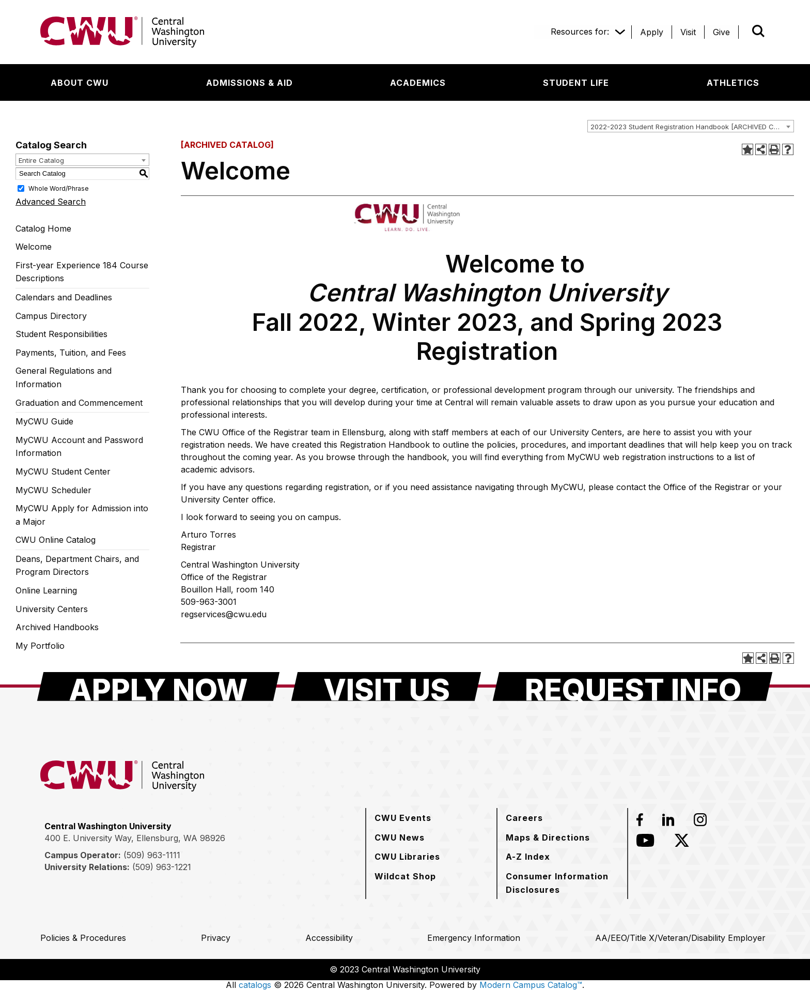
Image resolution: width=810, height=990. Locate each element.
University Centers (51, 609)
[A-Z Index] (528, 856)
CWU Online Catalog (55, 540)
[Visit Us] (386, 686)
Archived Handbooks (57, 627)
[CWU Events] (403, 818)
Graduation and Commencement (79, 403)
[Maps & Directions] (548, 837)
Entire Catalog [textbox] (41, 160)
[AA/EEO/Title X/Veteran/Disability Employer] (680, 938)
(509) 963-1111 (151, 855)
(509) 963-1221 (161, 867)
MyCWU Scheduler (53, 490)
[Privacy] (216, 938)
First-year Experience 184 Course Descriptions (81, 272)
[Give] (721, 32)
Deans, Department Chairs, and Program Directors (77, 565)
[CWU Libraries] (407, 856)
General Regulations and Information (63, 377)
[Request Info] (632, 686)
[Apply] (651, 32)
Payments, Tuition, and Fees (70, 352)
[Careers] (524, 818)
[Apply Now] (158, 686)
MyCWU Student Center (63, 471)
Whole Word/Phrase (58, 188)
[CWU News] (400, 837)
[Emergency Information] (473, 938)
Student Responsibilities (61, 334)
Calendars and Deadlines (63, 297)
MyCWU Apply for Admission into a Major (81, 515)
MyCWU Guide (44, 421)
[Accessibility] (329, 938)
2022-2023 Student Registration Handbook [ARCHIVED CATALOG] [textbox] (691, 127)
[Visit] (688, 32)
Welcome (33, 246)
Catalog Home (43, 228)
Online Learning (46, 590)
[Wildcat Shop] (405, 876)
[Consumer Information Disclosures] (562, 883)
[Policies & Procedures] (83, 938)
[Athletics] (733, 82)
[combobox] (690, 126)
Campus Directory (51, 316)
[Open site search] (758, 31)
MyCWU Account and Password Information (79, 447)
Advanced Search (50, 201)
